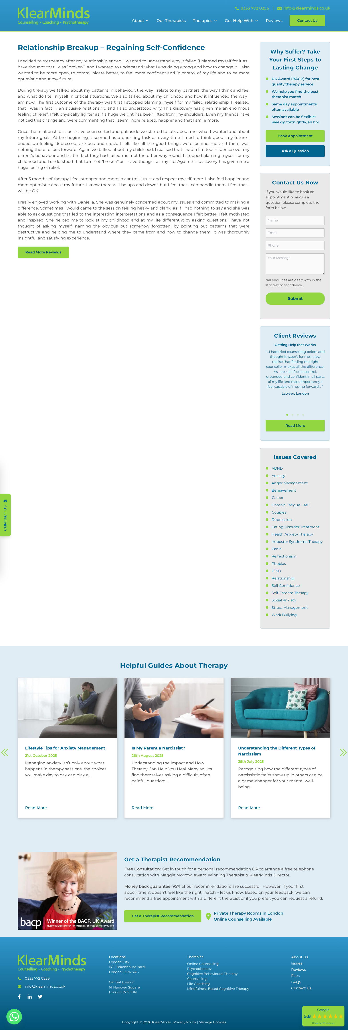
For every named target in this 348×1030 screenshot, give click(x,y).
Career (277, 498)
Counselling (197, 979)
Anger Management (290, 483)
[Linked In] (29, 998)
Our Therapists (171, 20)
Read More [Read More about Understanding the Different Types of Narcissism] (249, 807)
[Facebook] (19, 998)
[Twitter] (40, 998)
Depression (282, 520)
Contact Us (307, 20)
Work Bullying (284, 615)
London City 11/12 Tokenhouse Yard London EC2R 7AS (127, 967)
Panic (276, 549)
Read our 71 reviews (323, 1023)
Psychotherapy (199, 969)
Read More (295, 425)
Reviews (274, 20)
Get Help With (239, 20)
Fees (295, 976)
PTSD (276, 571)
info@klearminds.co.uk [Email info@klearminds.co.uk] (303, 8)
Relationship (283, 578)
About (138, 20)
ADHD (277, 468)
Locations (117, 957)
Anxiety (278, 476)
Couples (279, 512)
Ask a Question (295, 151)
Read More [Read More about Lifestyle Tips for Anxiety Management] (36, 807)
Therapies (202, 20)
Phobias (279, 563)
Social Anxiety (284, 600)
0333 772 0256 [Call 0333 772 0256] (252, 8)
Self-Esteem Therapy (290, 593)
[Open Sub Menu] (146, 20)
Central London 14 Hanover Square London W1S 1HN (124, 987)
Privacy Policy (184, 1022)
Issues (296, 963)
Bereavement (284, 490)
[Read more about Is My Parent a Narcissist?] (174, 748)
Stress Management (290, 607)
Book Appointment (295, 136)
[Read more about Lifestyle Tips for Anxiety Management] (67, 748)
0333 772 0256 (37, 978)
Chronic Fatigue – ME (291, 505)
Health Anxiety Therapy (292, 534)
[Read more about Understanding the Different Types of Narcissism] (280, 751)
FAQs (296, 982)
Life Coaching (198, 984)
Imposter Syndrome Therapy (297, 542)
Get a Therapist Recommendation (163, 916)
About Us (299, 957)
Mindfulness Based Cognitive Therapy (218, 989)
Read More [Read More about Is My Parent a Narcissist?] (142, 807)
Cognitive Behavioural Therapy (212, 974)
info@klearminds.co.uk (45, 986)
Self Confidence (286, 585)
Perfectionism (284, 556)
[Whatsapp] (14, 1016)
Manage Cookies (212, 1022)
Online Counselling (203, 964)
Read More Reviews (43, 252)
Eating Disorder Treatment (295, 527)
